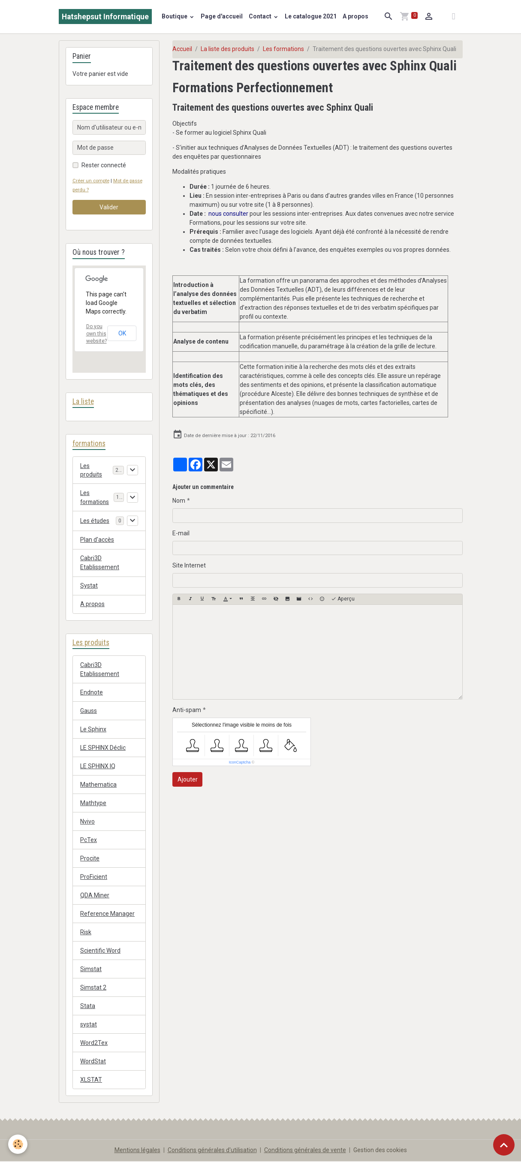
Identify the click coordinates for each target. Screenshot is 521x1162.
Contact (261, 16)
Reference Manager (107, 914)
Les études (95, 521)
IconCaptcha (240, 762)
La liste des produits (227, 48)
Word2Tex (94, 1043)
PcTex (88, 840)
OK (122, 333)
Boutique (175, 16)
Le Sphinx (93, 729)
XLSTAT (91, 1080)
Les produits (91, 470)
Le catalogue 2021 (311, 16)
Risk (85, 932)
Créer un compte (90, 181)
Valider (108, 207)
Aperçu (343, 599)
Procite (89, 858)
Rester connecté (103, 165)
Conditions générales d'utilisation (212, 1150)
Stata (87, 1006)
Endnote (91, 692)
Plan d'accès (97, 540)
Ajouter (188, 779)
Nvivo (87, 821)
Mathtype (93, 803)
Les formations (283, 48)
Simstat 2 (93, 987)
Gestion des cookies (380, 1150)
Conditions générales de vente (305, 1150)
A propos (355, 16)
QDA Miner (94, 895)
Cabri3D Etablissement (99, 563)
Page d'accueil (222, 16)
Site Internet (189, 565)
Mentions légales (137, 1150)
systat (88, 1024)
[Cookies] (18, 1144)
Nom (178, 500)
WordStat (93, 1061)
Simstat (91, 969)
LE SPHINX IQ (97, 766)
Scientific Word (100, 951)
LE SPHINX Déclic (103, 748)
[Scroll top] (504, 1145)
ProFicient (93, 877)
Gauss (88, 711)
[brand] (105, 16)
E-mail (181, 533)
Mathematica (98, 785)
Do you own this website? (96, 333)
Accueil (182, 48)
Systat (89, 586)
